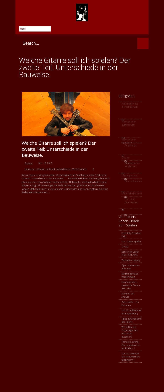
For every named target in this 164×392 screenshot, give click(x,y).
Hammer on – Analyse (128, 295)
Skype (121, 29)
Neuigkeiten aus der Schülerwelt (130, 105)
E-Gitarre (40, 169)
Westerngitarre (79, 169)
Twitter (106, 29)
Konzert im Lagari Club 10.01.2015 (130, 253)
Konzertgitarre (63, 169)
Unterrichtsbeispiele (132, 193)
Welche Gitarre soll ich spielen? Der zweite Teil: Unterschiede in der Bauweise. (59, 149)
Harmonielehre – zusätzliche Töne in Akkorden (131, 285)
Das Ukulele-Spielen (131, 241)
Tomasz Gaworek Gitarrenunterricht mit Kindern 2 (130, 345)
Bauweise (30, 169)
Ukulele (125, 157)
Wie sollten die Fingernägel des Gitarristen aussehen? (129, 332)
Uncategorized (129, 175)
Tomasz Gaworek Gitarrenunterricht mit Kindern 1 (130, 356)
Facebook (99, 29)
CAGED (125, 246)
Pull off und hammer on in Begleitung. (131, 312)
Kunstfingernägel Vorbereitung (129, 275)
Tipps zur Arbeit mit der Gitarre (131, 320)
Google (114, 29)
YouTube (135, 29)
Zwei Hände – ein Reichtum (130, 303)
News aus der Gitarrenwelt (129, 123)
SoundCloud (142, 29)
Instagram (128, 29)
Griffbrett (50, 169)
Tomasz (29, 163)
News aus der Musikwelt (129, 141)
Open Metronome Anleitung (130, 267)
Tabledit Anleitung (130, 260)
